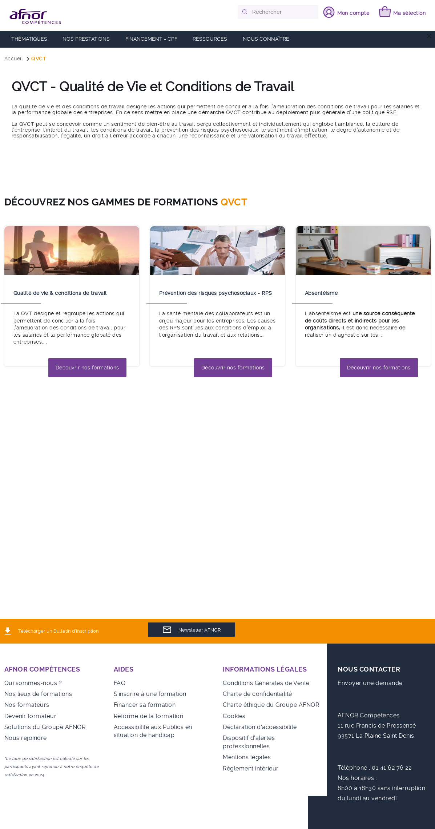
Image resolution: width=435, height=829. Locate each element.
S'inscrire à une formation (150, 693)
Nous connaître (266, 39)
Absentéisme (321, 293)
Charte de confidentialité (257, 693)
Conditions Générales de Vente (266, 683)
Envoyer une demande (370, 683)
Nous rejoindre (25, 737)
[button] (245, 12)
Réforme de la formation (149, 716)
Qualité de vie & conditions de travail (60, 293)
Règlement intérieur (251, 768)
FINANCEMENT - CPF (151, 39)
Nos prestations (86, 39)
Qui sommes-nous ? (33, 683)
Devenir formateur (30, 716)
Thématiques (29, 39)
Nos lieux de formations (38, 693)
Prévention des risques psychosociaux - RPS (215, 293)
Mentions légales (247, 757)
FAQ (120, 683)
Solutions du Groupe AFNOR (45, 727)
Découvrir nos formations (87, 368)
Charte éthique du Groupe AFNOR (271, 704)
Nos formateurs (26, 704)
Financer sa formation (145, 704)
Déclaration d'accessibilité (260, 727)
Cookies (234, 716)
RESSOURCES (210, 39)
